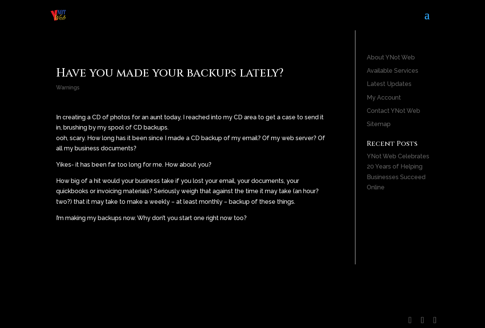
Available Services (392, 70)
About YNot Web (391, 57)
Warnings (68, 87)
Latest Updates (389, 83)
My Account (384, 97)
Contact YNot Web (393, 110)
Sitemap (379, 124)
